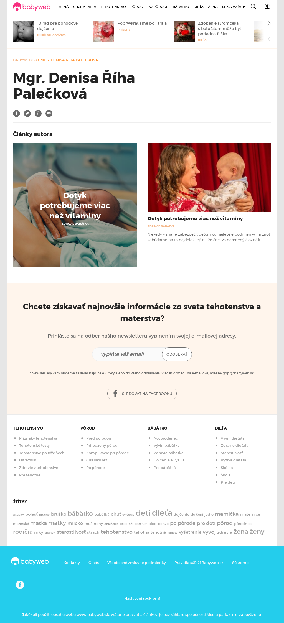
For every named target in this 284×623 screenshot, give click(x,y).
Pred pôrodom (99, 438)
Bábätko (181, 7)
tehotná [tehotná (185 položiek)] (141, 532)
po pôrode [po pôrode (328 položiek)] (183, 523)
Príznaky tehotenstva (38, 438)
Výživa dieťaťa (233, 460)
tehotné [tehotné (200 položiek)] (158, 532)
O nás (93, 562)
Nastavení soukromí (142, 598)
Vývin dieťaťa (233, 438)
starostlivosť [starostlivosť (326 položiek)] (71, 532)
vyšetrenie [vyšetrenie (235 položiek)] (190, 532)
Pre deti (228, 482)
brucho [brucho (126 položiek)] (44, 515)
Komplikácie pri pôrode (107, 453)
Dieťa (199, 7)
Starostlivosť (232, 453)
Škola (226, 475)
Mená (63, 7)
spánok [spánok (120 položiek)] (50, 533)
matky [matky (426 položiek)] (57, 523)
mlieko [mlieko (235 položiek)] (75, 523)
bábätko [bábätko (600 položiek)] (80, 513)
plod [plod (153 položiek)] (152, 524)
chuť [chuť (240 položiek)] (116, 514)
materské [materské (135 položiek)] (21, 524)
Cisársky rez (96, 460)
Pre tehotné (29, 475)
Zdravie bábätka (75, 224)
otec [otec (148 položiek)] (123, 524)
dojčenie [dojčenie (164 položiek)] (181, 514)
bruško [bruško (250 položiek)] (58, 514)
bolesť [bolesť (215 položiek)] (31, 514)
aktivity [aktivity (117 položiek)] (18, 515)
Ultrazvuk (27, 460)
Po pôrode (158, 7)
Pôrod (136, 7)
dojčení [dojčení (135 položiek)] (197, 515)
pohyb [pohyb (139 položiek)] (163, 524)
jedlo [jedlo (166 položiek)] (209, 514)
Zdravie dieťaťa (234, 445)
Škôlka (227, 467)
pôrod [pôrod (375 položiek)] (225, 523)
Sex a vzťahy (234, 7)
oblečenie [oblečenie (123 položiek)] (111, 524)
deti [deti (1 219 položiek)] (143, 513)
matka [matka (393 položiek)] (38, 523)
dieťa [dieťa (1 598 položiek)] (162, 513)
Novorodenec (166, 438)
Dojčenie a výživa (51, 35)
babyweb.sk (25, 60)
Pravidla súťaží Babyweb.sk (199, 562)
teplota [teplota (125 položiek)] (172, 533)
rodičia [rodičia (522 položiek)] (23, 531)
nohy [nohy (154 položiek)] (98, 524)
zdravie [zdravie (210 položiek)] (224, 532)
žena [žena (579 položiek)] (241, 531)
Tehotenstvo (113, 7)
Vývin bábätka (167, 445)
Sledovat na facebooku (142, 394)
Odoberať (176, 354)
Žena (213, 7)
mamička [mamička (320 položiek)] (227, 514)
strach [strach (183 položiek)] (93, 532)
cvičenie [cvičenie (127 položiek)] (128, 515)
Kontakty (72, 562)
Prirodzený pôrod (102, 445)
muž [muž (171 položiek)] (88, 523)
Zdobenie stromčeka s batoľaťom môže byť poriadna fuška (219, 28)
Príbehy (124, 30)
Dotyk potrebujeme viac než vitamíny (75, 206)
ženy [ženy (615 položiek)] (257, 531)
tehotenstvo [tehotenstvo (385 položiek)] (117, 531)
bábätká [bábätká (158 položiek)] (102, 514)
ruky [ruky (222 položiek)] (38, 532)
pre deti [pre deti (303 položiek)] (206, 523)
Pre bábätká (165, 467)
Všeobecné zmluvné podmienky (136, 562)
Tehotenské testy (34, 445)
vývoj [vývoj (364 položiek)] (209, 532)
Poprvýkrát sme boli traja (142, 23)
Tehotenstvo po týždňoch (42, 453)
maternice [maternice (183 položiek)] (250, 514)
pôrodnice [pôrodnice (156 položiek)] (243, 524)
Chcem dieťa (84, 7)
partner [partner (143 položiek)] (141, 524)
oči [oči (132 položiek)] (131, 524)
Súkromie (241, 562)
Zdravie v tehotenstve (38, 467)
